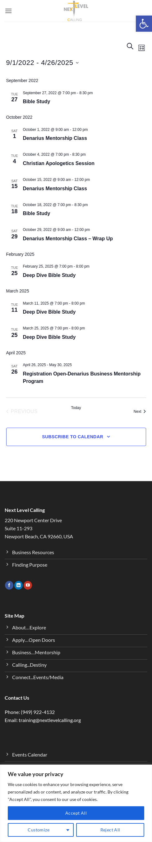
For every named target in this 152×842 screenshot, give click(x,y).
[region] (76, 803)
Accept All (76, 813)
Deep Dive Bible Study (49, 275)
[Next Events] (140, 411)
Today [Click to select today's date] (76, 408)
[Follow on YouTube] (28, 585)
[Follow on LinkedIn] (18, 585)
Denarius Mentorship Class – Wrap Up (68, 238)
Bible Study (36, 101)
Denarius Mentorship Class (55, 138)
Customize (38, 829)
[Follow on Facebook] (9, 585)
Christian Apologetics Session (59, 163)
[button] (144, 24)
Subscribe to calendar (72, 436)
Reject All (110, 829)
